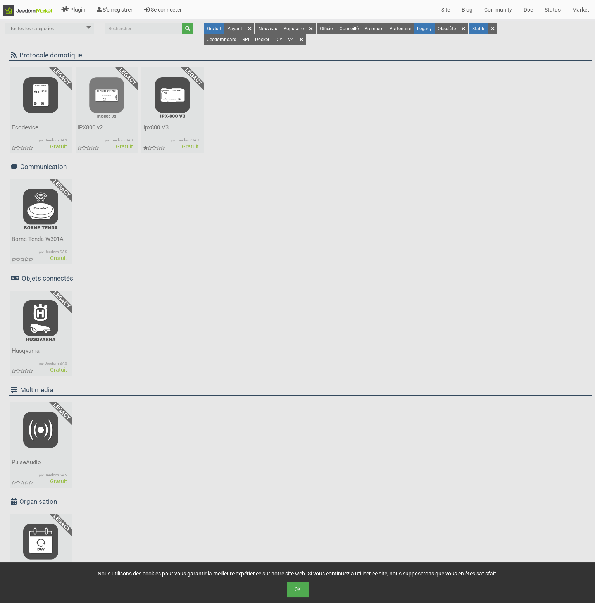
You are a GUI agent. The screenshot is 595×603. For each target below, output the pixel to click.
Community (498, 10)
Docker (262, 39)
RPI (245, 39)
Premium (374, 28)
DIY (278, 39)
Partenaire (400, 28)
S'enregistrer (115, 10)
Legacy (424, 28)
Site (445, 10)
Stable (478, 28)
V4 (291, 39)
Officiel (327, 28)
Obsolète (447, 28)
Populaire (293, 28)
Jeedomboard (221, 39)
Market (580, 10)
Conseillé (349, 28)
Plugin (73, 10)
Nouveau (268, 28)
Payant (234, 28)
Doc (528, 10)
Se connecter (163, 10)
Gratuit (214, 28)
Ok (298, 589)
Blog (467, 10)
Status (553, 10)
